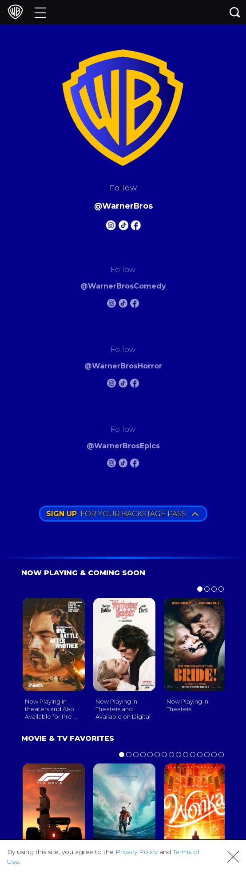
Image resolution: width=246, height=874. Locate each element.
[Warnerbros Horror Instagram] (111, 385)
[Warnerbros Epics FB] (134, 465)
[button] (233, 856)
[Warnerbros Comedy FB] (134, 305)
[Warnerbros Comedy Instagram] (111, 305)
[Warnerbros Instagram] (110, 226)
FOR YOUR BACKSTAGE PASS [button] (122, 514)
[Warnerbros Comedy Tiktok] (123, 305)
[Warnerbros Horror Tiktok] (123, 385)
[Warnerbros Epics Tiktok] (123, 465)
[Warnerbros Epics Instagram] (111, 465)
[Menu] (40, 12)
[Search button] (235, 12)
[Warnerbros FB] (135, 226)
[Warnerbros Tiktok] (123, 226)
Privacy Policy (136, 852)
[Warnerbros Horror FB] (134, 385)
